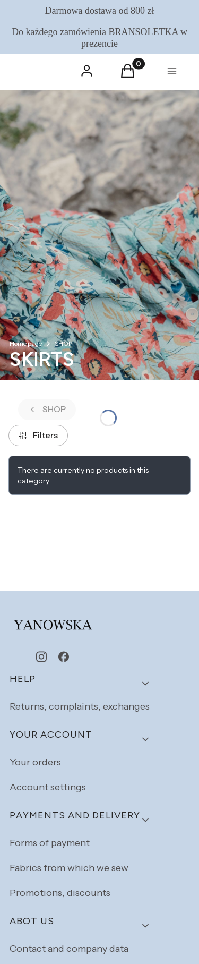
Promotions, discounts (60, 893)
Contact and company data (69, 948)
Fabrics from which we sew (69, 868)
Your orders (35, 762)
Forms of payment (50, 843)
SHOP (63, 343)
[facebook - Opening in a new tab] (63, 656)
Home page (26, 343)
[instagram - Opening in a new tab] (41, 656)
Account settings (48, 787)
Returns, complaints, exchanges (80, 706)
